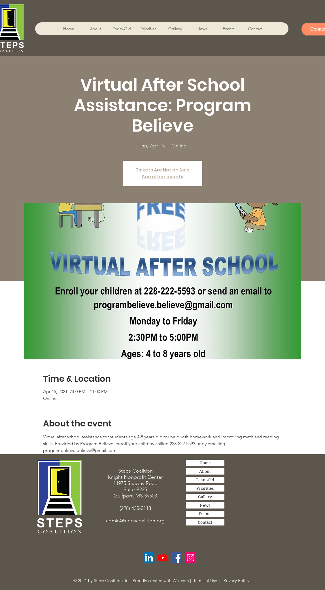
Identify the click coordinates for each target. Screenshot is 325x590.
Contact (205, 522)
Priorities (205, 488)
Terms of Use (205, 580)
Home (205, 462)
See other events (162, 176)
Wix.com (181, 580)
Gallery (205, 496)
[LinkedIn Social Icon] (148, 557)
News (205, 505)
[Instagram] (190, 557)
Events (205, 513)
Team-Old (205, 479)
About (205, 471)
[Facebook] (176, 557)
